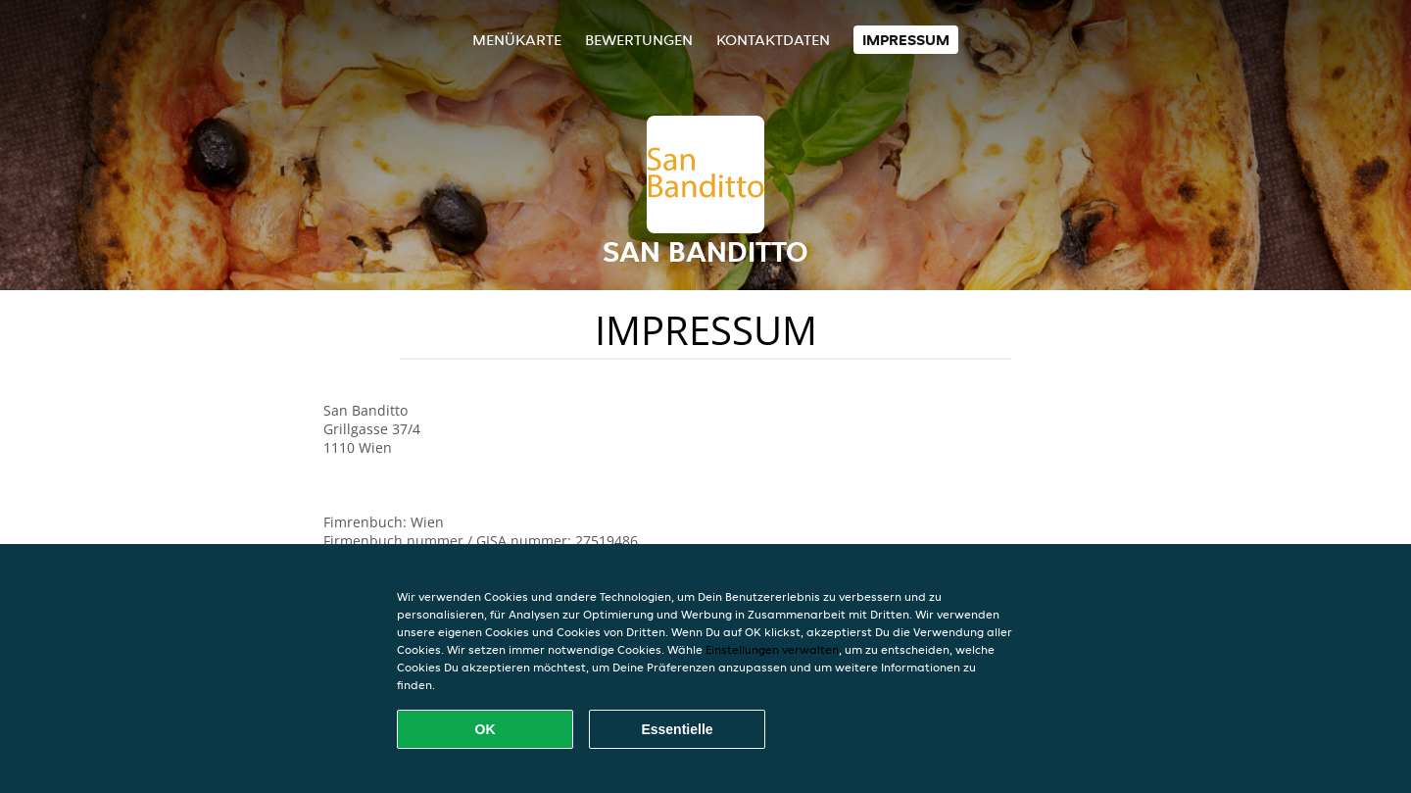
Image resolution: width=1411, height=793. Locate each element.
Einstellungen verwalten (772, 649)
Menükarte (516, 39)
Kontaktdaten (773, 39)
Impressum (905, 39)
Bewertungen (639, 39)
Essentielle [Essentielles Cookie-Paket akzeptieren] (676, 729)
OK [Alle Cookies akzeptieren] (485, 729)
